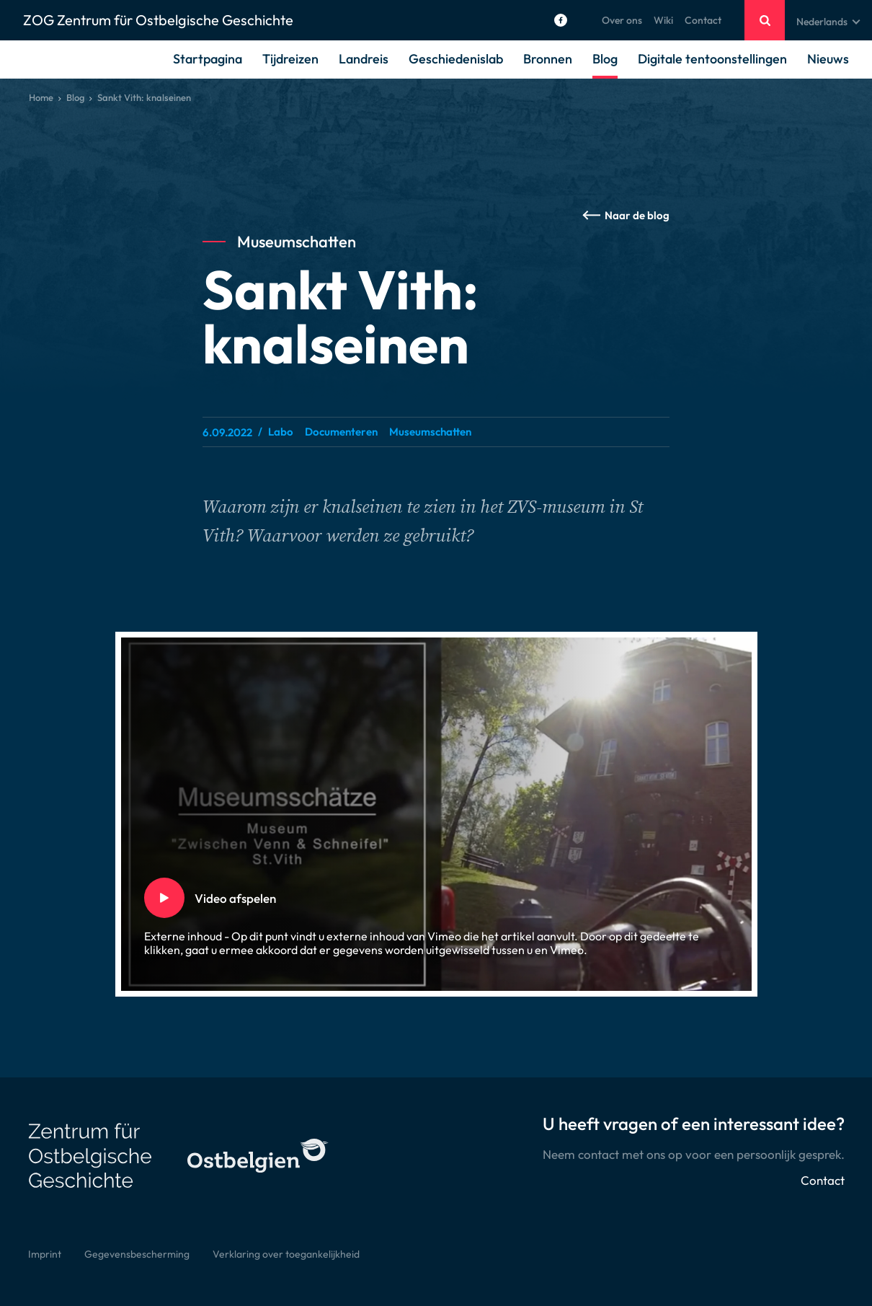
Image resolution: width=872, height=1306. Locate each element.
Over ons (622, 20)
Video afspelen (197, 898)
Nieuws (828, 58)
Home (41, 97)
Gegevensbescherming (137, 1254)
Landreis (363, 58)
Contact (703, 20)
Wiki (663, 20)
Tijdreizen (290, 58)
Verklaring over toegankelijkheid (286, 1254)
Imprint (44, 1254)
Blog (605, 58)
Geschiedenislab (456, 58)
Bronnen (547, 58)
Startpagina (207, 58)
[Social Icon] (560, 20)
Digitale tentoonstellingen (712, 58)
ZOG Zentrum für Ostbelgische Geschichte (158, 20)
